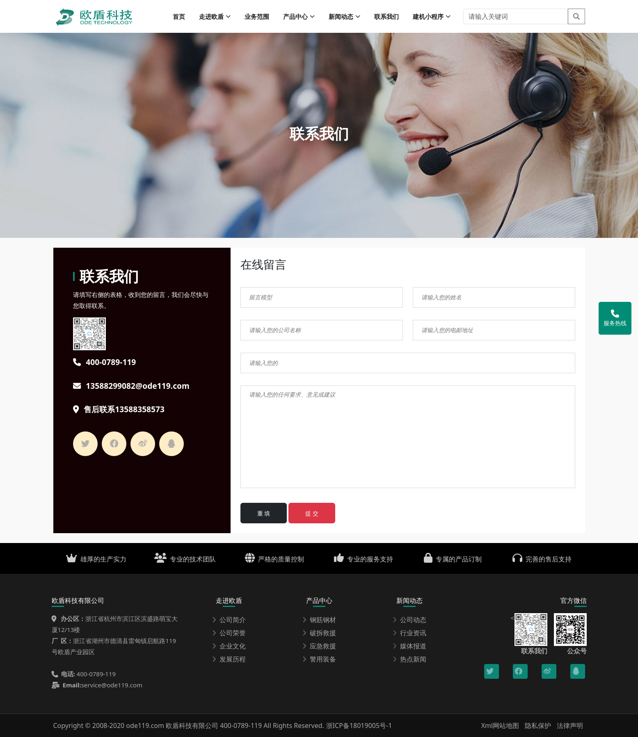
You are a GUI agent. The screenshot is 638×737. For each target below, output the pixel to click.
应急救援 (319, 645)
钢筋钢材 (319, 619)
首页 (179, 16)
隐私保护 (538, 725)
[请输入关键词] (515, 16)
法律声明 (570, 725)
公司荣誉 (229, 632)
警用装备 (319, 659)
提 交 (311, 513)
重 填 (263, 513)
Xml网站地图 (501, 725)
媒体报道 (409, 645)
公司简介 (229, 619)
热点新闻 (409, 659)
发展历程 (229, 659)
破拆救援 (319, 632)
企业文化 (229, 645)
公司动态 (409, 619)
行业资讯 (409, 632)
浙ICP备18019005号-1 (359, 725)
